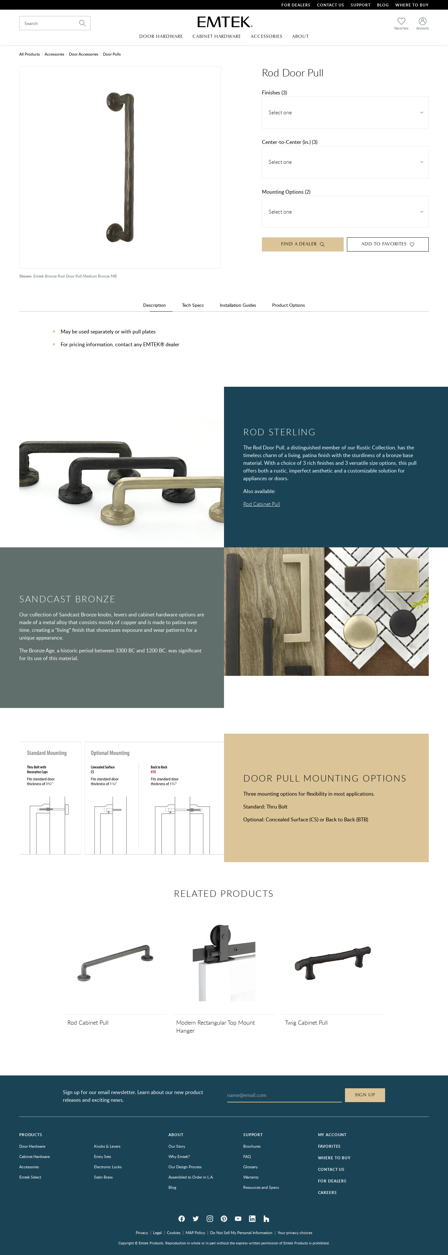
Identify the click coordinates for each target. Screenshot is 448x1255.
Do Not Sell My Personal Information (241, 1232)
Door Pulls (112, 54)
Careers (327, 1192)
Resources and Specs (261, 1187)
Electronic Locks (108, 1166)
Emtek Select (30, 1177)
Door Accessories (83, 54)
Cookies (173, 1232)
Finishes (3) (274, 92)
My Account (332, 1134)
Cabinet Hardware (34, 1156)
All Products (29, 54)
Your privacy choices (295, 1232)
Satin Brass (103, 1177)
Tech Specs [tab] (193, 305)
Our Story (176, 1146)
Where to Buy (334, 1158)
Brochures (252, 1146)
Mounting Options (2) (286, 191)
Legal (157, 1232)
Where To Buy (412, 5)
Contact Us (330, 5)
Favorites (329, 1146)
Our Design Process (185, 1166)
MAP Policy (195, 1232)
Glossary (250, 1166)
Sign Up (365, 1095)
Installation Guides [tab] (238, 305)
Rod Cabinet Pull (261, 504)
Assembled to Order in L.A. (191, 1177)
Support (361, 5)
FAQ (247, 1156)
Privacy (142, 1232)
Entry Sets (102, 1156)
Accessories (54, 54)
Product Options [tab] (288, 305)
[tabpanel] (224, 344)
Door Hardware (32, 1146)
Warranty (251, 1177)
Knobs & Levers (107, 1146)
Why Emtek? (179, 1156)
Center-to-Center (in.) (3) (289, 142)
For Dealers (296, 5)
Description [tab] (154, 305)
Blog (383, 5)
